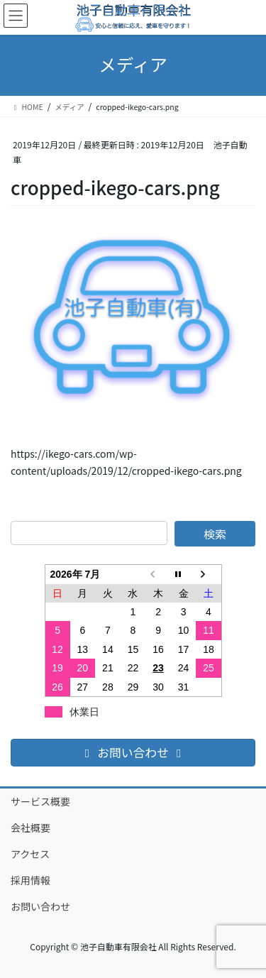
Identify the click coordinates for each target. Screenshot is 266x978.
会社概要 (30, 827)
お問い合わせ (40, 906)
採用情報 (30, 880)
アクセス (30, 854)
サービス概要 (40, 801)
